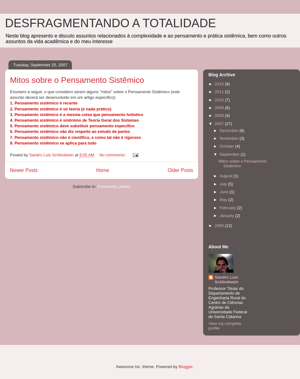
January (227, 215)
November (230, 138)
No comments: (113, 155)
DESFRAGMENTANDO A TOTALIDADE (110, 23)
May (224, 199)
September (230, 154)
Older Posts (180, 170)
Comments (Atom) (114, 186)
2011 (220, 91)
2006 (220, 225)
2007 (220, 123)
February (228, 207)
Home (102, 170)
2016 (220, 84)
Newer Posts (24, 170)
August (226, 176)
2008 (220, 115)
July (224, 184)
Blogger (185, 366)
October (227, 146)
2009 (220, 107)
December (230, 130)
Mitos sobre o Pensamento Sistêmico (77, 80)
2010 (220, 100)
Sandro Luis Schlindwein (226, 279)
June (225, 192)
